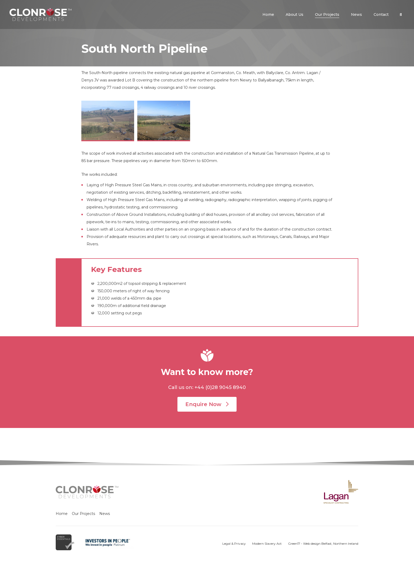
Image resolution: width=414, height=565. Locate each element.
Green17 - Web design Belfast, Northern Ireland (323, 543)
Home (62, 513)
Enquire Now (207, 404)
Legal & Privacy (234, 543)
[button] (401, 14)
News (104, 513)
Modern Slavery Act (267, 543)
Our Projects (83, 513)
